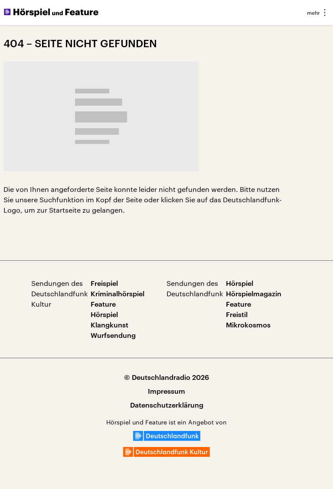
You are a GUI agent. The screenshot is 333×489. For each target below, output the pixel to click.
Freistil (237, 314)
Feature (103, 304)
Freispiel (104, 283)
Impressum (166, 391)
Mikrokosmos (248, 325)
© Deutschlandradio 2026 (166, 377)
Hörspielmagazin (253, 293)
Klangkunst (109, 325)
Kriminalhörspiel (117, 293)
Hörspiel (104, 314)
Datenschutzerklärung (166, 405)
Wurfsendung (113, 335)
